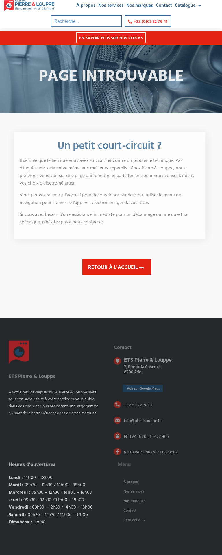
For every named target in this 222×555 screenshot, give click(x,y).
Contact (129, 511)
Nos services (133, 492)
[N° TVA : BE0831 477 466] (117, 436)
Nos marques (134, 501)
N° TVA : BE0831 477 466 (146, 436)
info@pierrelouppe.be (143, 420)
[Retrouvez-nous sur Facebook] (117, 451)
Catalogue (134, 520)
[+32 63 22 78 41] (117, 404)
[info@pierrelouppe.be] (117, 420)
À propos (131, 482)
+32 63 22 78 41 (138, 405)
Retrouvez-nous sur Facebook (150, 452)
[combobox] (86, 18)
